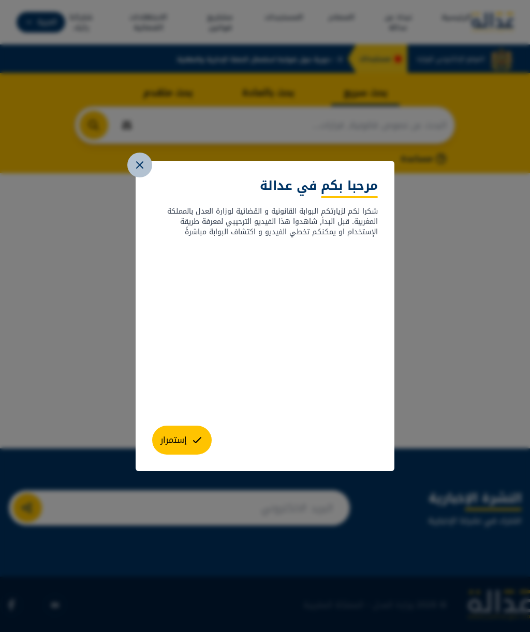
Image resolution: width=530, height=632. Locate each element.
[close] (139, 165)
